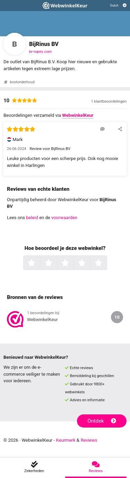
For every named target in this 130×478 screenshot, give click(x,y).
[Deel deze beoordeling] (120, 129)
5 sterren (106, 263)
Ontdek (101, 421)
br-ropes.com (40, 51)
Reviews (89, 440)
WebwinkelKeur (77, 115)
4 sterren (89, 263)
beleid (32, 217)
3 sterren (72, 263)
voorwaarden (64, 217)
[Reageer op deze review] (102, 129)
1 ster (39, 263)
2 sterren (56, 263)
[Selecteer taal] (118, 5)
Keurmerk (66, 440)
